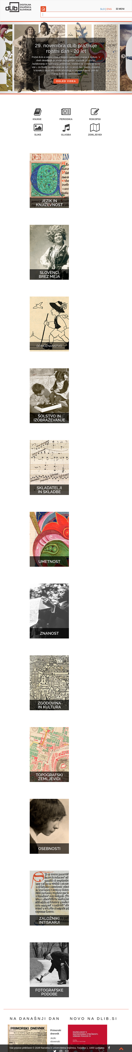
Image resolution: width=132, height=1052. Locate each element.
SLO (102, 9)
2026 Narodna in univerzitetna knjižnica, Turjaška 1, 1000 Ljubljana (69, 1047)
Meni (120, 9)
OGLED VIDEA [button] (66, 81)
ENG (109, 9)
